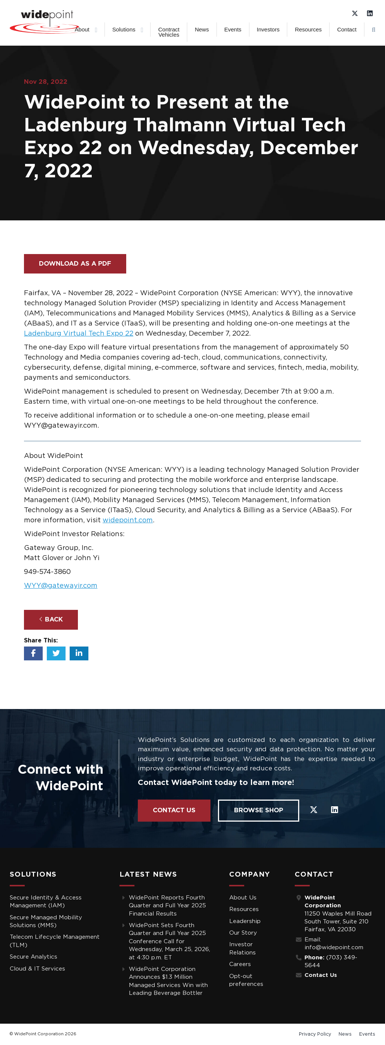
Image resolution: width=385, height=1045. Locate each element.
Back (51, 619)
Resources (308, 29)
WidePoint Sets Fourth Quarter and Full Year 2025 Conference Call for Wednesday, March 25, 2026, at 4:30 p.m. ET (169, 941)
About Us (243, 898)
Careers (240, 964)
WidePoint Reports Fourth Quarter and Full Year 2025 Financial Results (167, 906)
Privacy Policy (315, 1034)
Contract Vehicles (168, 32)
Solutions (124, 29)
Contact (347, 29)
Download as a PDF (75, 263)
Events (233, 29)
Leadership (245, 921)
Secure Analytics (33, 957)
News (202, 29)
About (82, 29)
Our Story (243, 933)
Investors (268, 29)
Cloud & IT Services (37, 969)
